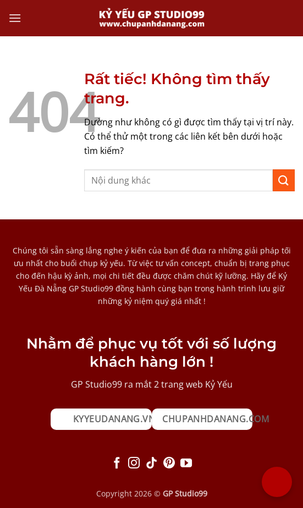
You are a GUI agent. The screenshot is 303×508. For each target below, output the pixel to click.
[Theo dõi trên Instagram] (134, 463)
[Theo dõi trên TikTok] (151, 463)
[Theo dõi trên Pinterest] (169, 463)
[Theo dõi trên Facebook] (117, 463)
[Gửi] (284, 180)
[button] (14, 17)
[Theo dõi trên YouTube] (186, 463)
